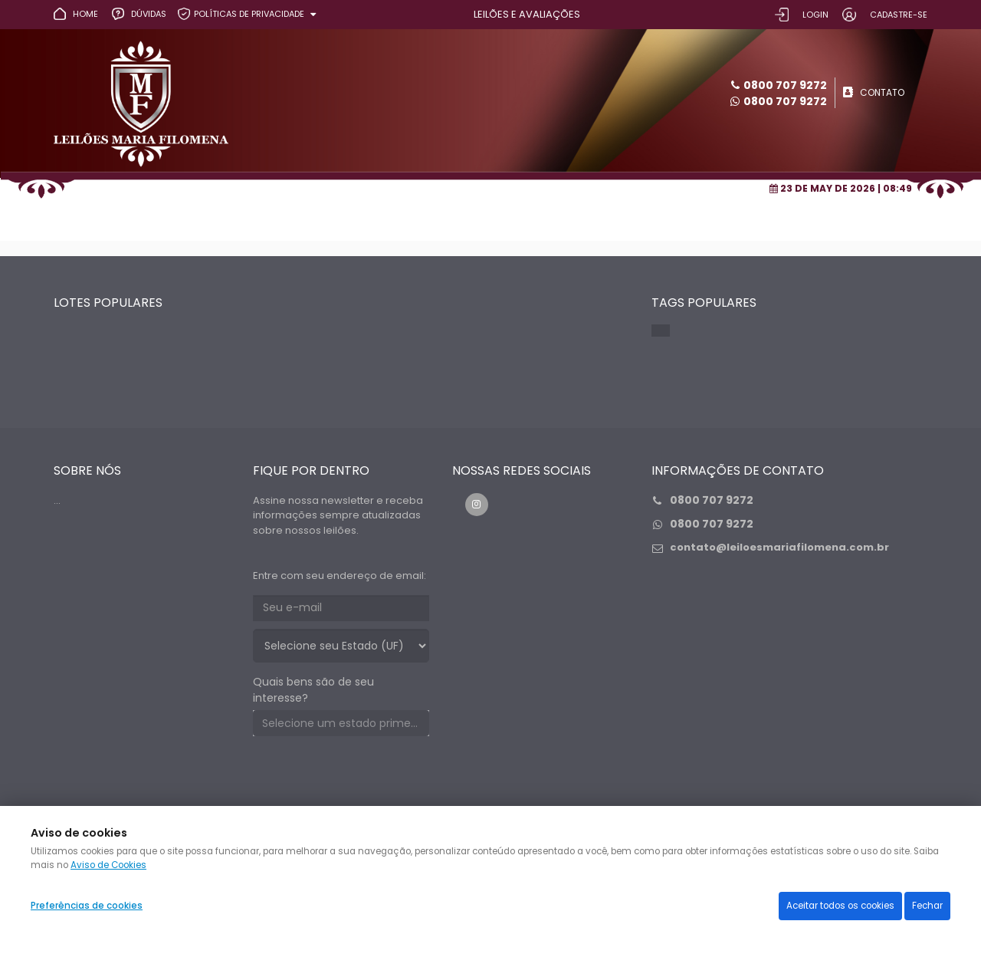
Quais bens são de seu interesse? (313, 690)
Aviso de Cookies (108, 865)
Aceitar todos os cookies (840, 906)
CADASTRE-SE (898, 14)
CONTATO (882, 92)
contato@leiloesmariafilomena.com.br (779, 547)
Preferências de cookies (87, 906)
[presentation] (369, 777)
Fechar (927, 906)
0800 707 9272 (785, 101)
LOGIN (815, 14)
